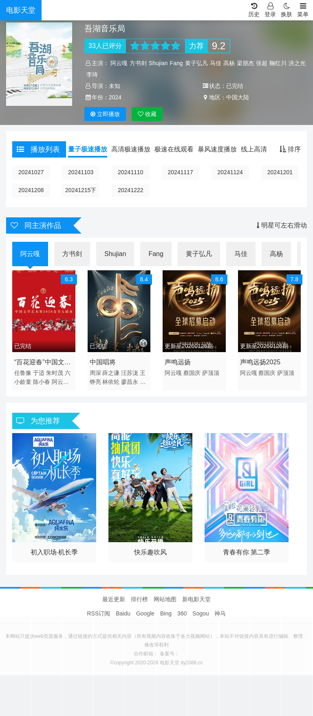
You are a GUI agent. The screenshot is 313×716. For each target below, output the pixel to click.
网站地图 (165, 599)
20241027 (31, 172)
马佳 (215, 63)
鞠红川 (278, 63)
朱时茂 (54, 373)
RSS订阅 (98, 613)
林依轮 (110, 382)
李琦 (92, 74)
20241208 (31, 190)
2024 (115, 97)
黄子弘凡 (196, 63)
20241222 (130, 190)
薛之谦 (110, 373)
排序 (290, 149)
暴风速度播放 (217, 149)
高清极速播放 (130, 149)
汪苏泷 (129, 373)
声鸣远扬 (178, 362)
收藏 (147, 114)
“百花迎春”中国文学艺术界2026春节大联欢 (42, 363)
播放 (105, 114)
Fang (176, 63)
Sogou (200, 613)
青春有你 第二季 (246, 552)
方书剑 (138, 63)
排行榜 (139, 599)
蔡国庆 (192, 373)
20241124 (230, 172)
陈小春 (41, 382)
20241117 (180, 172)
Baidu (123, 613)
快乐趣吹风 (150, 552)
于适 (38, 373)
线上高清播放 (260, 149)
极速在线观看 (174, 149)
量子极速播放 (87, 149)
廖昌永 (129, 382)
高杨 (229, 63)
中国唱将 (103, 362)
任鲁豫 (22, 373)
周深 (95, 373)
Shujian (158, 63)
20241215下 (80, 190)
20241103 (80, 172)
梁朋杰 (245, 63)
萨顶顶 (210, 373)
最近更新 (113, 599)
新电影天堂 (196, 599)
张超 (261, 63)
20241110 (130, 172)
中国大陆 (237, 97)
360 (182, 613)
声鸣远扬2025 (260, 362)
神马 (220, 613)
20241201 (280, 172)
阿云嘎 (119, 63)
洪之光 (297, 63)
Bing (166, 613)
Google (145, 613)
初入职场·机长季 (54, 552)
